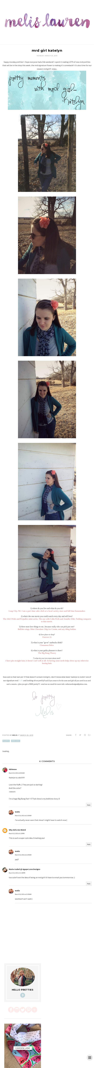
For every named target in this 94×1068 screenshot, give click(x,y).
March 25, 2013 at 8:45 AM (17, 773)
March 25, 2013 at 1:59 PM (16, 833)
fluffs (21, 680)
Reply (88, 805)
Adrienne (13, 769)
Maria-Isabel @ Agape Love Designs (24, 869)
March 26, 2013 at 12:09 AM (23, 815)
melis (17, 812)
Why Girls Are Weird (17, 830)
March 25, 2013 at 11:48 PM (17, 873)
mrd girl (15, 741)
